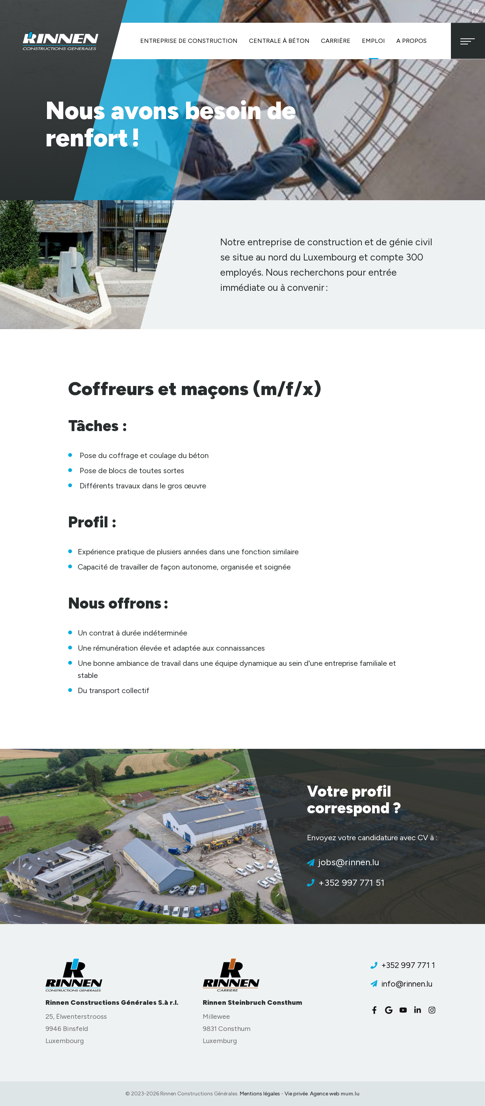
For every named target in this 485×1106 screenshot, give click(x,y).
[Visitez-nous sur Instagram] (434, 1010)
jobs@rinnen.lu (348, 862)
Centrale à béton (279, 40)
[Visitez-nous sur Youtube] (405, 1010)
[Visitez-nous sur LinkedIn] (419, 1010)
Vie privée (296, 1093)
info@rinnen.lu (406, 983)
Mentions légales (260, 1093)
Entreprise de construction (189, 40)
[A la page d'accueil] (61, 40)
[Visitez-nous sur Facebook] (376, 1010)
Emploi (373, 40)
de (461, 11)
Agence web (325, 1093)
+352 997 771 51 (351, 882)
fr (475, 11)
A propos (411, 40)
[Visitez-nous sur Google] (390, 1010)
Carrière (335, 40)
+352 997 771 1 (408, 965)
